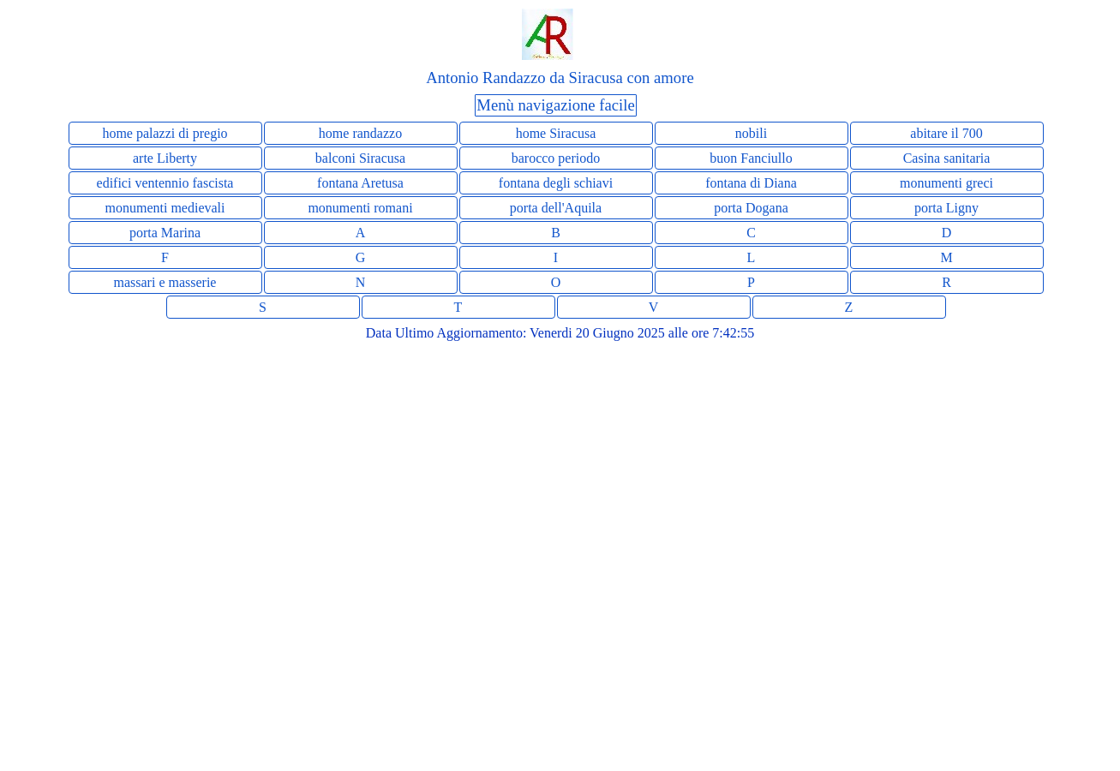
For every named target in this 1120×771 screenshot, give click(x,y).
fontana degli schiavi (556, 183)
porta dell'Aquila (556, 207)
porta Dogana (751, 207)
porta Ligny (946, 207)
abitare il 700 (946, 133)
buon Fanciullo (751, 158)
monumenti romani (360, 207)
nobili (751, 133)
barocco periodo (556, 158)
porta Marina (165, 232)
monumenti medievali (165, 207)
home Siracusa (556, 133)
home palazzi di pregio (164, 133)
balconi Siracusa (360, 158)
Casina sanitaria (947, 158)
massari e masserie (165, 282)
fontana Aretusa (360, 183)
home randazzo (360, 133)
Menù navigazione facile (555, 105)
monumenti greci (946, 183)
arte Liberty (165, 158)
